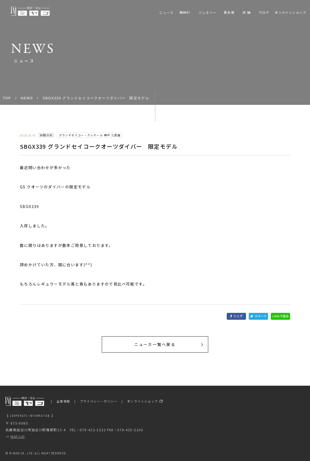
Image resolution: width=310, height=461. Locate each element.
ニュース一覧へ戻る (155, 344)
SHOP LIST (17, 436)
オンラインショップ (142, 401)
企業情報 (63, 401)
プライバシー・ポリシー (98, 401)
